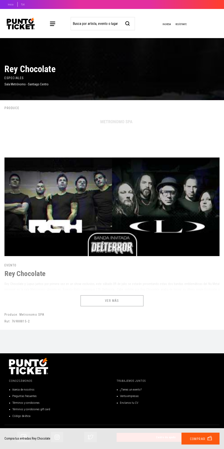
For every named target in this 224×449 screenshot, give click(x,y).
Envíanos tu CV (129, 402)
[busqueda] (127, 23)
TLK (23, 4)
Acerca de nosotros (23, 389)
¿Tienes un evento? (131, 389)
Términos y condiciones (26, 402)
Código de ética (21, 416)
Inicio (10, 4)
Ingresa (163, 25)
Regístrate (181, 24)
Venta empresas (129, 396)
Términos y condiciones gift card (31, 409)
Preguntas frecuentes (24, 396)
